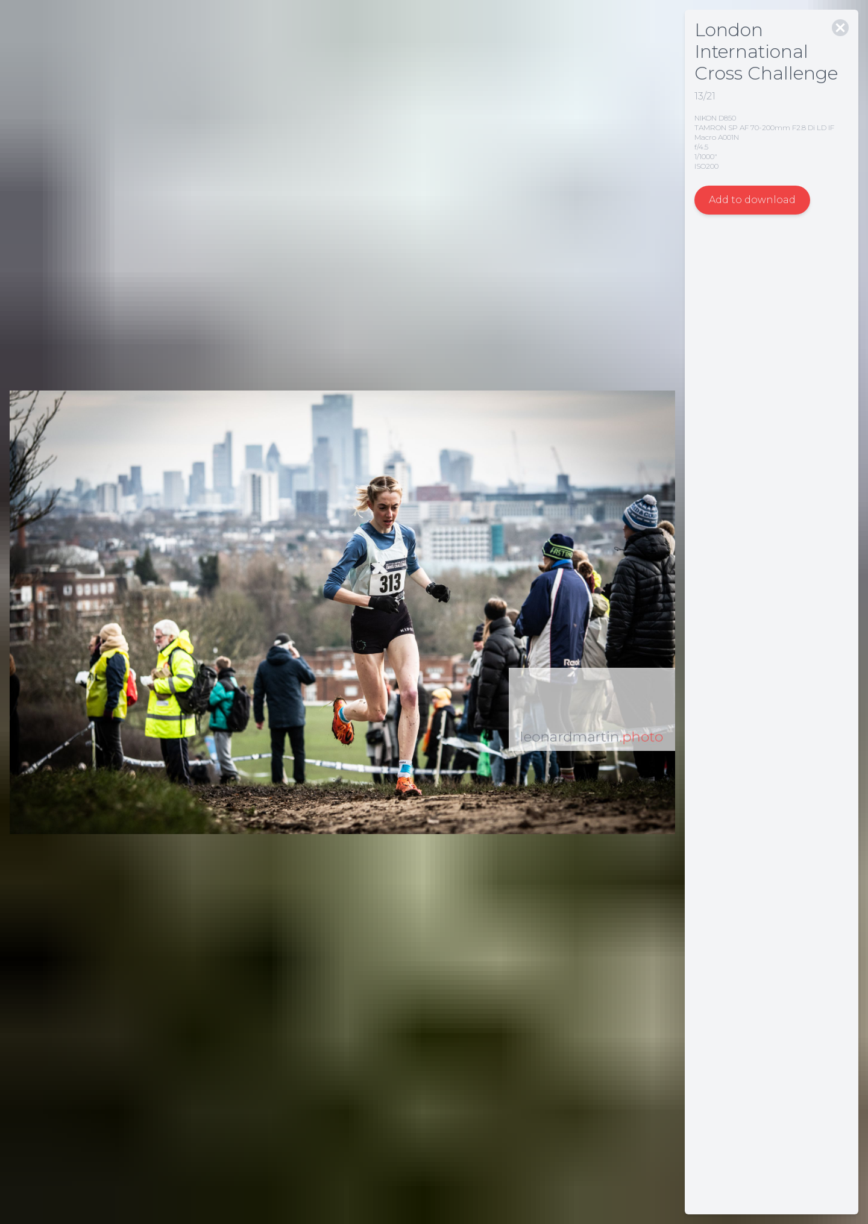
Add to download (752, 200)
